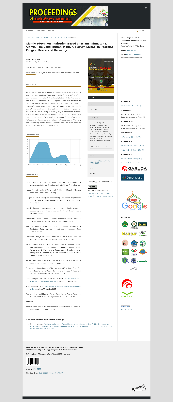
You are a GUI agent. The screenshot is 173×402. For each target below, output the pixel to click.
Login (145, 8)
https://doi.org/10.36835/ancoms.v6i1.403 (45, 67)
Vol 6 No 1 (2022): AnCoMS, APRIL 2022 (55, 37)
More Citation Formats (99, 147)
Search (141, 31)
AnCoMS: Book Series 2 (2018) (132, 150)
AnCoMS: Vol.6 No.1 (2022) (131, 106)
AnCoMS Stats (126, 309)
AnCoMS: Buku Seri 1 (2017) (131, 159)
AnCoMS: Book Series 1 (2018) (132, 146)
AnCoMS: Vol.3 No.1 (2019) (131, 137)
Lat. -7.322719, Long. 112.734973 (51, 373)
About (51, 31)
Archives (41, 31)
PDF (92, 97)
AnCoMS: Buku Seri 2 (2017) (131, 163)
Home (28, 37)
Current (29, 31)
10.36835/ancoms (133, 55)
